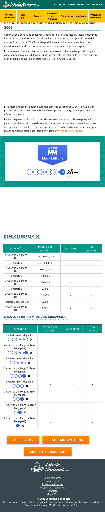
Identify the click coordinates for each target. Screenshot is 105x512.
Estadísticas (67, 16)
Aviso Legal (52, 481)
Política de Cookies (52, 484)
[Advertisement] (52, 82)
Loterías (59, 4)
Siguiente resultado (48, 452)
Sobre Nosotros (52, 478)
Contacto (52, 490)
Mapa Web (52, 494)
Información (94, 4)
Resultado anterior (65, 440)
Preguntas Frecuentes (95, 16)
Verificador (81, 16)
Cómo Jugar (24, 16)
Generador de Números (52, 16)
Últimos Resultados (9, 16)
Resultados (75, 4)
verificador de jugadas (68, 130)
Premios (38, 16)
